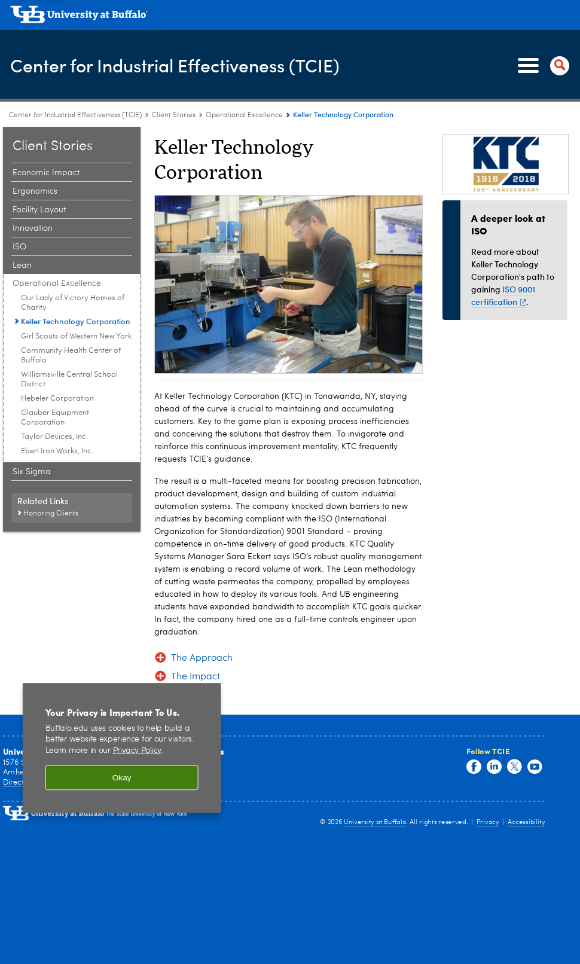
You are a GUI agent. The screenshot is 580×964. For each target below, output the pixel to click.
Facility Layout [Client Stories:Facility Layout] (39, 210)
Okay (122, 778)
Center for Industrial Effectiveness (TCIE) (175, 65)
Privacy (488, 822)
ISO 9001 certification (503, 295)
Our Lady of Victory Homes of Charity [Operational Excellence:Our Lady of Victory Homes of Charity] (72, 303)
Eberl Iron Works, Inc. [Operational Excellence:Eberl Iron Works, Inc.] (57, 451)
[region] (122, 749)
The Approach (202, 658)
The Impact (195, 677)
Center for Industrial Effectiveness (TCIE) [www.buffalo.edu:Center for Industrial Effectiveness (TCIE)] (75, 115)
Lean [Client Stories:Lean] (22, 265)
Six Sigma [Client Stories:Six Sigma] (32, 472)
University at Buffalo (375, 822)
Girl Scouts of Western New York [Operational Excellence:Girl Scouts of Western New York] (76, 336)
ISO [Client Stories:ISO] (19, 247)
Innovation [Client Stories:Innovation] (33, 228)
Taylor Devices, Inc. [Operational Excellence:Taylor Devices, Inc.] (54, 437)
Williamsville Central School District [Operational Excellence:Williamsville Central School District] (69, 379)
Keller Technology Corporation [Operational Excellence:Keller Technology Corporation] (75, 321)
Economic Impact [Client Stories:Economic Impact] (46, 173)
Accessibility (526, 822)
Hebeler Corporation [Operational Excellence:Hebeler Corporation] (57, 398)
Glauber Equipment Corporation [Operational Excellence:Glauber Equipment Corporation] (55, 417)
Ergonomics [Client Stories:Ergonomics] (35, 191)
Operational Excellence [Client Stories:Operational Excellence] (244, 115)
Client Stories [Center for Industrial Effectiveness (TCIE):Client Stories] (174, 115)
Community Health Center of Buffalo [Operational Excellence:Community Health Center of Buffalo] (71, 355)
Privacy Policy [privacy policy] (137, 752)
